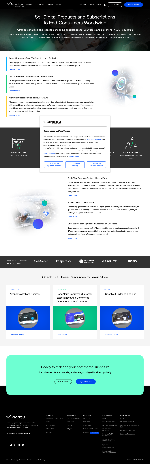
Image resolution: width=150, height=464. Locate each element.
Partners (98, 5)
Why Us (69, 429)
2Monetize (50, 429)
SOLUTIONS (39, 5)
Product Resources (109, 425)
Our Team (86, 422)
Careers (91, 433)
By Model (70, 422)
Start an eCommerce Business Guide (108, 446)
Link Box (28, 312)
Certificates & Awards (91, 429)
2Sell (48, 422)
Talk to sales (114, 5)
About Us (86, 418)
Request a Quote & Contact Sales (130, 426)
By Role (69, 425)
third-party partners (94, 140)
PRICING (58, 5)
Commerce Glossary (106, 429)
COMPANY (49, 5)
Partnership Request (127, 430)
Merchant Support (127, 422)
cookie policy (74, 156)
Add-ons (49, 432)
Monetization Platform (54, 418)
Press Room (87, 425)
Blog (104, 418)
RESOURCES (107, 415)
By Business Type (73, 418)
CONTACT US (125, 415)
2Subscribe (50, 425)
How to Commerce (109, 422)
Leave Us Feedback (127, 434)
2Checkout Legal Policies (15, 460)
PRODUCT (29, 5)
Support (91, 5)
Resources (82, 5)
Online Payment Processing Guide (108, 440)
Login (122, 418)
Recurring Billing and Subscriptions (109, 452)
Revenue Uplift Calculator (107, 435)
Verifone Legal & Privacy (36, 460)
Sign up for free (133, 5)
